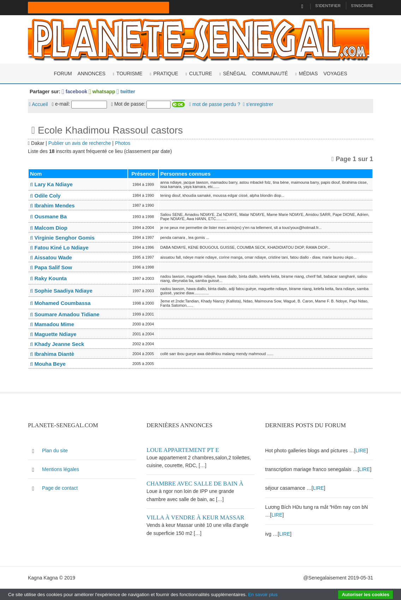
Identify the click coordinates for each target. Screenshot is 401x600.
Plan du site (55, 450)
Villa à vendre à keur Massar (195, 517)
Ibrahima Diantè (52, 354)
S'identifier (328, 6)
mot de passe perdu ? (214, 104)
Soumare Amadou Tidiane (65, 314)
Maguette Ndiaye (53, 334)
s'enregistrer (258, 104)
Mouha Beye (48, 364)
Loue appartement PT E (182, 450)
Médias (308, 73)
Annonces (92, 73)
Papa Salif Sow (51, 267)
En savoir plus (263, 594)
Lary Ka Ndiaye (51, 184)
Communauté (270, 73)
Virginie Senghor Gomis (62, 238)
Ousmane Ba (48, 216)
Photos (123, 143)
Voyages (335, 73)
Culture (200, 73)
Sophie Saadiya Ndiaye (61, 291)
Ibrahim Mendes (52, 205)
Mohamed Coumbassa (60, 303)
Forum (63, 73)
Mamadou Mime (52, 324)
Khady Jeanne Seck (57, 344)
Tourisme (129, 73)
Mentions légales (60, 469)
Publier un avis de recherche (79, 143)
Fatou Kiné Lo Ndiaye (59, 248)
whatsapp (102, 91)
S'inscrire (362, 6)
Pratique (165, 73)
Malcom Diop (48, 228)
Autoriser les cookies (365, 594)
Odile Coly (45, 196)
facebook (74, 91)
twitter (125, 91)
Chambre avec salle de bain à (194, 483)
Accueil (38, 104)
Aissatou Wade (51, 257)
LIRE (360, 450)
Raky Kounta (48, 278)
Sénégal (234, 73)
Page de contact (60, 488)
